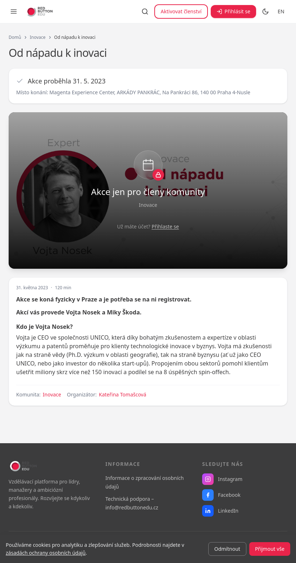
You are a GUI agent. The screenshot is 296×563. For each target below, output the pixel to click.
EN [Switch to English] (281, 11)
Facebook (221, 495)
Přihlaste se (165, 226)
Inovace (38, 37)
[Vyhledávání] (144, 11)
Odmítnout (227, 548)
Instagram (222, 479)
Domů (15, 37)
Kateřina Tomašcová (122, 394)
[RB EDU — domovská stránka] (39, 11)
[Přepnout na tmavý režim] (265, 11)
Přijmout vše (269, 548)
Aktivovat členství (181, 11)
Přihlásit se (233, 11)
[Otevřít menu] (13, 11)
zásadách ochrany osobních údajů (46, 552)
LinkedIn (220, 511)
